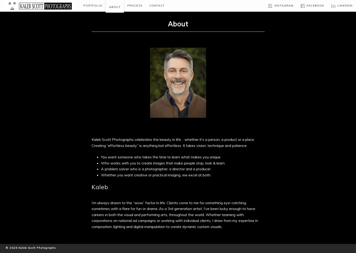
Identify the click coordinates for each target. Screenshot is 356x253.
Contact (157, 5)
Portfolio (92, 5)
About (115, 7)
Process (135, 5)
